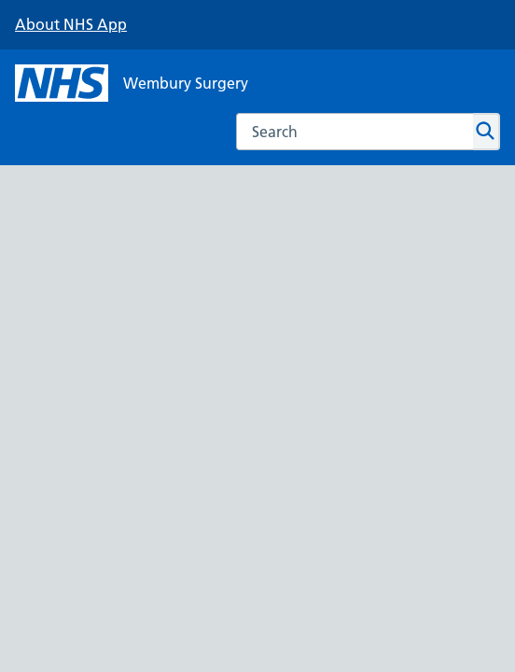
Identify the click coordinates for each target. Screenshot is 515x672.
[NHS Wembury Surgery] (131, 83)
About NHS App (71, 24)
